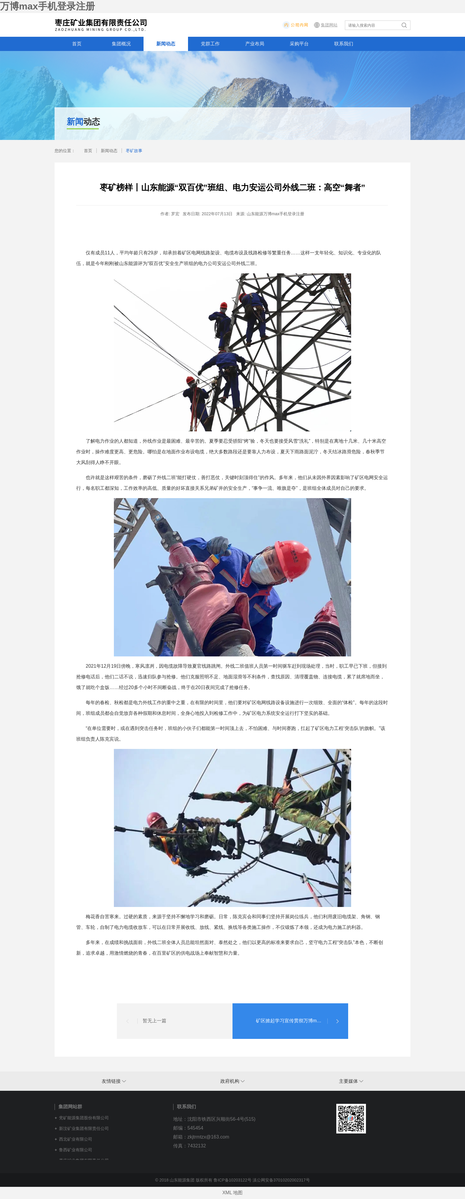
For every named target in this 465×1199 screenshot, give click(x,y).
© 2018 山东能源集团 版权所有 (183, 1180)
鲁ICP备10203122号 (232, 1180)
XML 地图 (232, 1192)
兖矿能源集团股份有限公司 (84, 1117)
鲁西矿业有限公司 (75, 1149)
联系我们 (343, 43)
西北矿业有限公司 (75, 1139)
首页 (77, 43)
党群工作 (210, 43)
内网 (313, 25)
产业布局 (254, 43)
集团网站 (329, 25)
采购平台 (299, 43)
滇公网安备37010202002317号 (281, 1180)
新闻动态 (165, 43)
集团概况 (121, 43)
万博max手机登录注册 (47, 6)
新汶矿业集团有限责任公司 (84, 1128)
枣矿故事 (134, 150)
